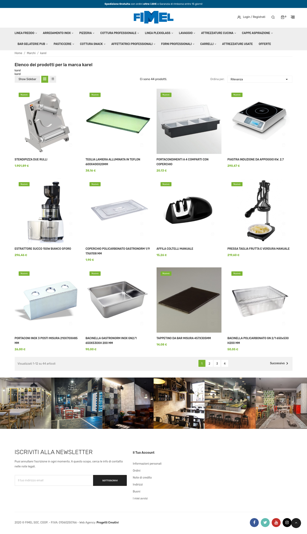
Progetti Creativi (107, 522)
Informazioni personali (147, 463)
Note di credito (142, 477)
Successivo (280, 363)
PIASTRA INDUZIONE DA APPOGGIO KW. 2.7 (255, 159)
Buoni (136, 491)
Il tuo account (143, 452)
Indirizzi (138, 484)
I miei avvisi (140, 498)
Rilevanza (260, 79)
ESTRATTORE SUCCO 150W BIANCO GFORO (43, 248)
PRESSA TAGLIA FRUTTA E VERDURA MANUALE (258, 248)
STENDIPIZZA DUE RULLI (31, 159)
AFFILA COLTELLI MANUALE (175, 248)
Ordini (136, 470)
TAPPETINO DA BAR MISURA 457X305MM (184, 338)
